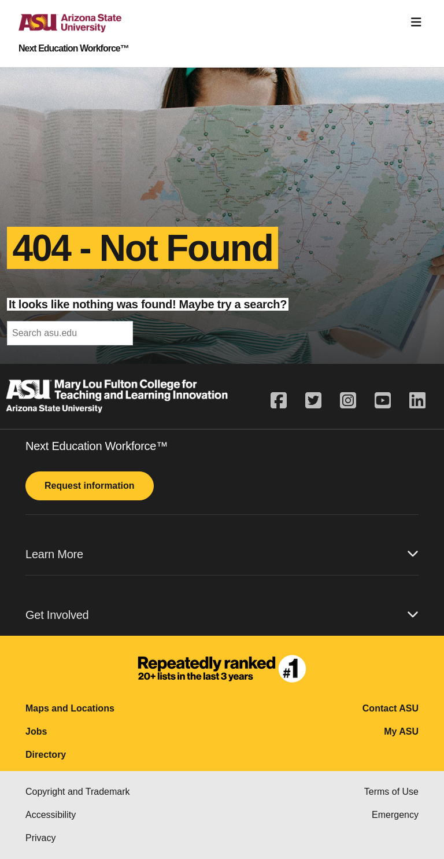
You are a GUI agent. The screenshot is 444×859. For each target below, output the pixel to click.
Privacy (40, 838)
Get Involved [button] (222, 614)
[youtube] (382, 401)
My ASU (401, 731)
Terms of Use (391, 792)
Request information (90, 486)
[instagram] (348, 401)
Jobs (36, 731)
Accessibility (50, 815)
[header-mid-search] (70, 333)
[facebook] (283, 401)
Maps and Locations (69, 708)
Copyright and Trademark (77, 792)
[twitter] (313, 401)
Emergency (395, 815)
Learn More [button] (222, 554)
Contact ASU (390, 708)
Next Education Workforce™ (73, 48)
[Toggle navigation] (416, 22)
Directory (45, 755)
